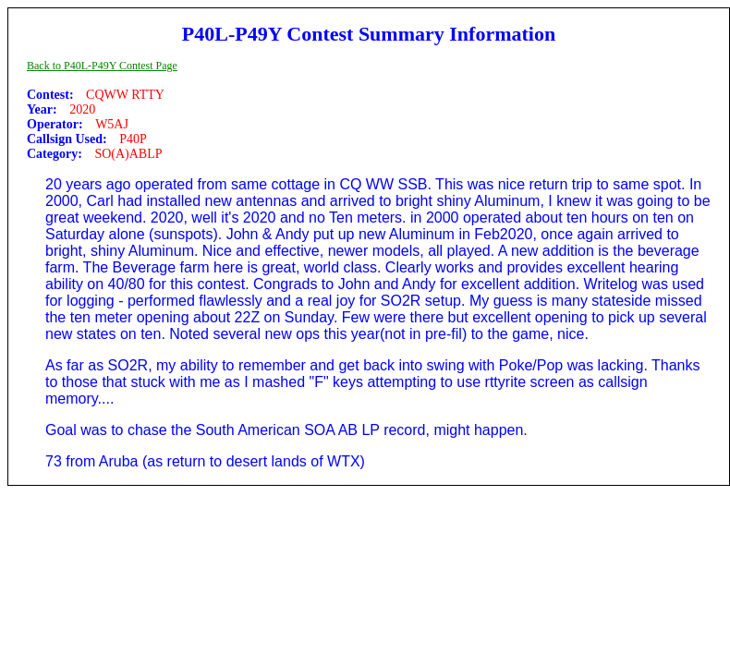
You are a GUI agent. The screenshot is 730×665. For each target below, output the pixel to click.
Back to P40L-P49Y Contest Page (102, 65)
